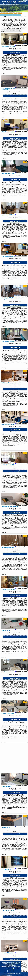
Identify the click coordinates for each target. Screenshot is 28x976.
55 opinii (20, 57)
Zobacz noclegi (15, 54)
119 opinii (20, 632)
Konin (25, 34)
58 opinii (21, 719)
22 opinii (18, 676)
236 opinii (19, 926)
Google (3, 963)
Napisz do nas (18, 973)
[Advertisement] (14, 799)
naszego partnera (7, 71)
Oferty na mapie (11, 13)
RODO (13, 968)
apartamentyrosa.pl (24, 0)
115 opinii (21, 280)
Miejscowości (18, 13)
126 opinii (24, 763)
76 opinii (22, 413)
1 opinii (19, 838)
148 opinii (21, 148)
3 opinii (20, 236)
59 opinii (12, 104)
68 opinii (20, 369)
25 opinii (21, 588)
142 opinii (20, 500)
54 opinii (21, 192)
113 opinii (19, 882)
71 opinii (12, 326)
